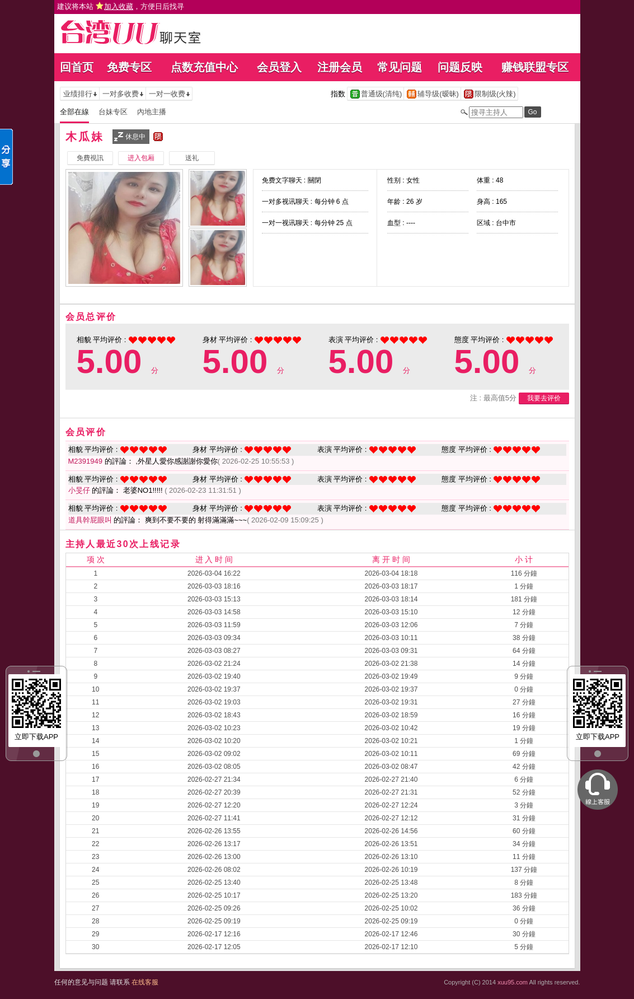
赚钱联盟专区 (535, 67)
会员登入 (279, 67)
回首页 (76, 67)
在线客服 (145, 982)
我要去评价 (544, 398)
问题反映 (460, 67)
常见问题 (399, 67)
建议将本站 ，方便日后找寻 (121, 6)
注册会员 (339, 67)
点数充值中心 (204, 67)
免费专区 (129, 67)
